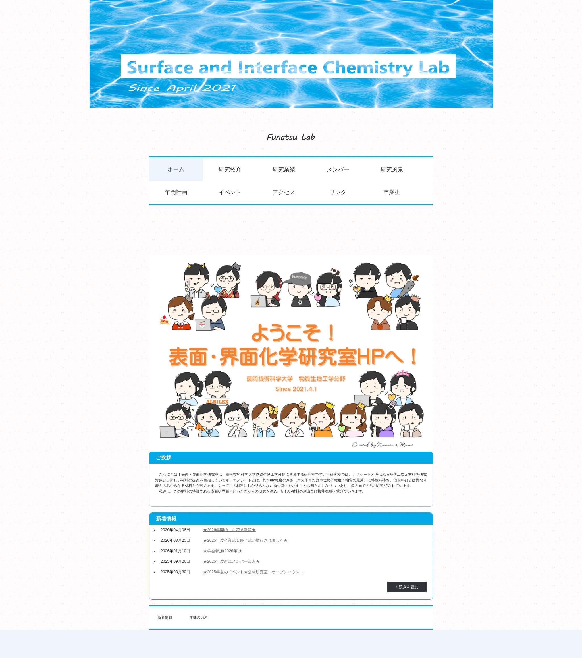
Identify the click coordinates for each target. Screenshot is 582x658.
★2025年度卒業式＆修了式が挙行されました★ (245, 540)
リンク (337, 192)
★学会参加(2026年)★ (222, 551)
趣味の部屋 (198, 617)
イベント (230, 192)
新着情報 (166, 519)
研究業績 (284, 169)
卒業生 (391, 192)
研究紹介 (230, 169)
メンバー (338, 169)
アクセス (284, 192)
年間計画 (176, 192)
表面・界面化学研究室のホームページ (291, 135)
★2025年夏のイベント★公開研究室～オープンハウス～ (253, 572)
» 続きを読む (407, 587)
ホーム (175, 169)
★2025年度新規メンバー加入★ (231, 561)
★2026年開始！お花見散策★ (229, 529)
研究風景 (392, 169)
